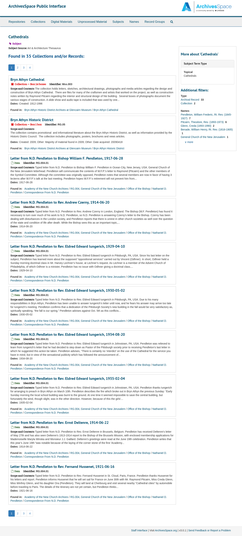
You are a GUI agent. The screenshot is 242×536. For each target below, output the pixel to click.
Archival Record (190, 99)
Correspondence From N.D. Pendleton (46, 192)
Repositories (17, 21)
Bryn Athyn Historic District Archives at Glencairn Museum (57, 109)
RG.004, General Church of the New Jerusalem (97, 188)
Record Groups (155, 21)
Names (134, 21)
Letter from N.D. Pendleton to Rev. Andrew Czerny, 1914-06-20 (59, 202)
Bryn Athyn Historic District (31, 119)
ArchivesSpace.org (166, 530)
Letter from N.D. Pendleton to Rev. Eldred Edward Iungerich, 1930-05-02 (67, 290)
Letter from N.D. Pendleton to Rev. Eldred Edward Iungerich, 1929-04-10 (67, 246)
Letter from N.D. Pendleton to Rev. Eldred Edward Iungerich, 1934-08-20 (67, 334)
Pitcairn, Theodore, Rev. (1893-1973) (202, 122)
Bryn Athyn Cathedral (27, 79)
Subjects (118, 21)
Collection (187, 103)
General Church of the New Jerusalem (203, 136)
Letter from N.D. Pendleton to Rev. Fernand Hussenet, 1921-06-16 (62, 466)
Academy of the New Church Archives (46, 188)
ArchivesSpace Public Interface (37, 6)
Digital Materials (61, 21)
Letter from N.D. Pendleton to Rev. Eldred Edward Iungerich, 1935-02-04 (67, 378)
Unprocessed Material (92, 21)
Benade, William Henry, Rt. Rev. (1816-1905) (207, 129)
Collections (38, 21)
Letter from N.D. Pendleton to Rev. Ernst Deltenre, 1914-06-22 (59, 422)
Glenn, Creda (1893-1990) (196, 125)
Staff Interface (139, 530)
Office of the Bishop (138, 188)
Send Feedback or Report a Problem (209, 530)
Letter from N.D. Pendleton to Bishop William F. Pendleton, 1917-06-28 (66, 158)
